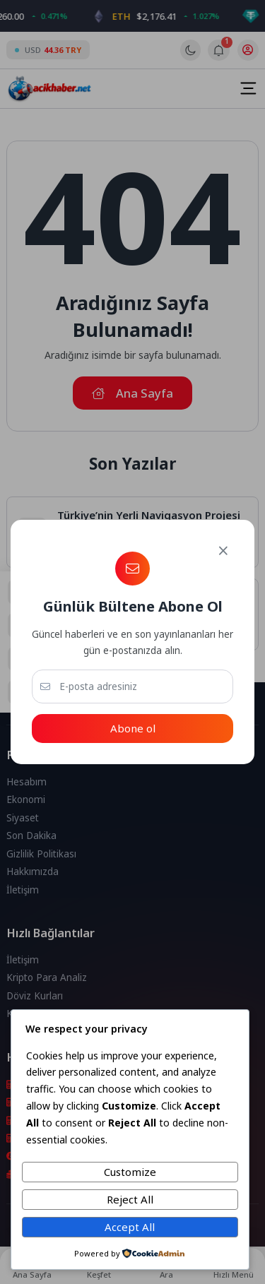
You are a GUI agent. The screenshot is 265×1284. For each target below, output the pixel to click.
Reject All (130, 1199)
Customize (130, 1172)
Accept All (130, 1227)
